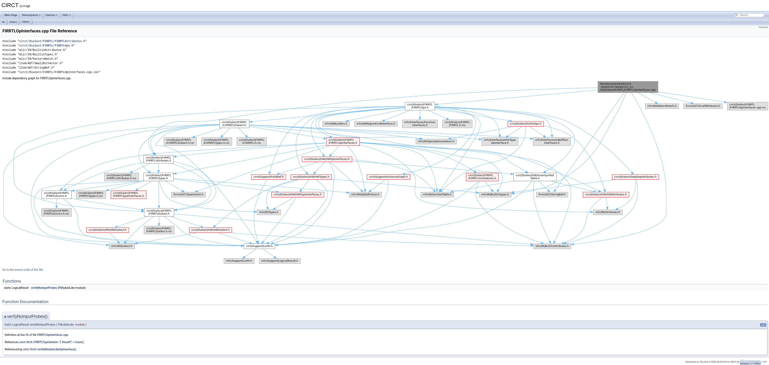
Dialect (13, 22)
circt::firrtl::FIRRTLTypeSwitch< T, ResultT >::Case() (51, 342)
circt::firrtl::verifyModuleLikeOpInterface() (49, 349)
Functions (763, 27)
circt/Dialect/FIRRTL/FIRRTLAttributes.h (52, 41)
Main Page (10, 14)
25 (27, 334)
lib (3, 22)
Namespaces (31, 14)
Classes (51, 14)
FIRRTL (26, 22)
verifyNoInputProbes (44, 287)
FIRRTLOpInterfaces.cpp (52, 334)
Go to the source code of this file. (23, 269)
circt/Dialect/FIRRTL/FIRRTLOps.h (46, 45)
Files (66, 14)
